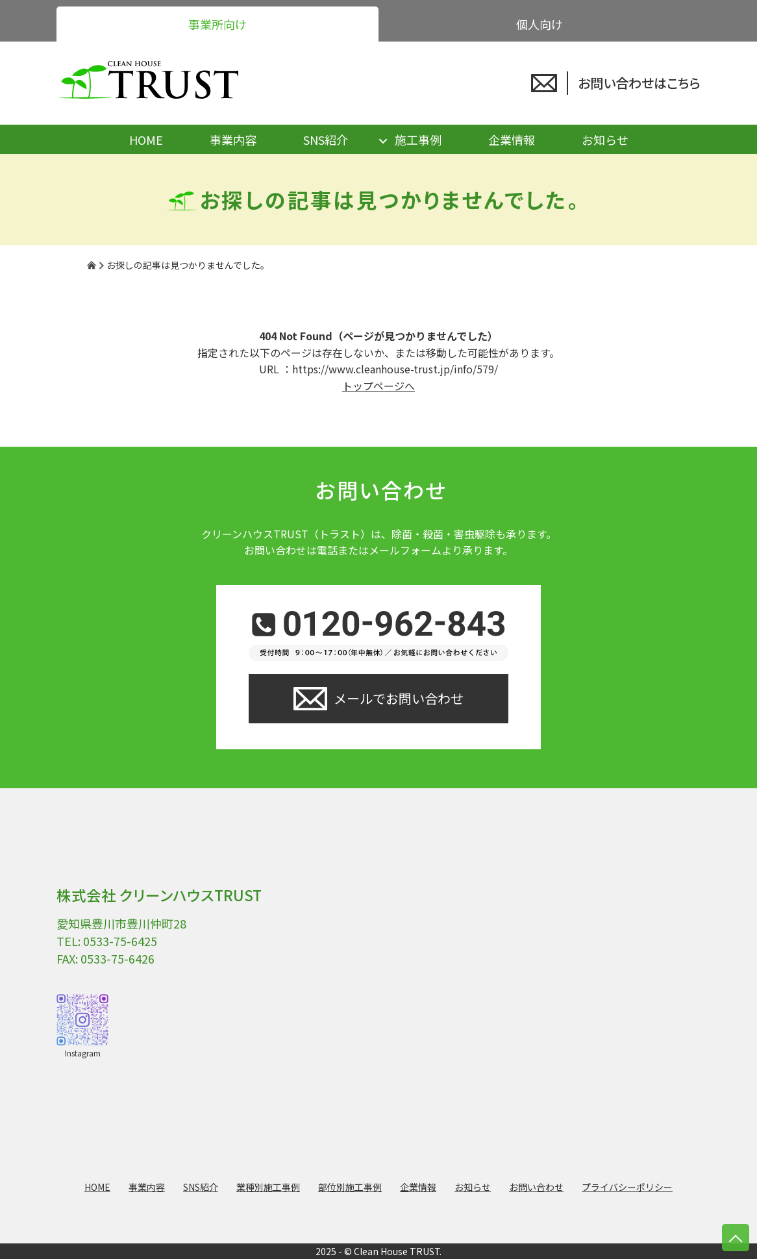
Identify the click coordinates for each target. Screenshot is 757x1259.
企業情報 (511, 139)
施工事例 (418, 139)
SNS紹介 (325, 139)
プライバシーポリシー (627, 1186)
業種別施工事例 (268, 1186)
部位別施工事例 (350, 1186)
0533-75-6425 (120, 940)
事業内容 (233, 139)
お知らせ (605, 139)
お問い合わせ (536, 1186)
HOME (146, 139)
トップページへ (378, 385)
